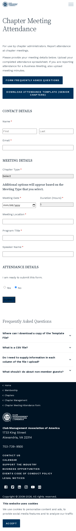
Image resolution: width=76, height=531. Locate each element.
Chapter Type (17, 169)
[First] (20, 131)
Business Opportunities (21, 469)
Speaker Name (18, 247)
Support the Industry (20, 464)
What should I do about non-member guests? (33, 371)
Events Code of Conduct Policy (27, 473)
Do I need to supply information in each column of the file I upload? (29, 359)
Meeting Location (20, 214)
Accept (11, 523)
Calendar (10, 460)
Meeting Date (17, 198)
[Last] (56, 131)
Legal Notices (14, 478)
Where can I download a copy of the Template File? (33, 335)
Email (12, 140)
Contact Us (11, 455)
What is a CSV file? (15, 347)
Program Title (18, 230)
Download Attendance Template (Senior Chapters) (37, 93)
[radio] (5, 287)
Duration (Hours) (56, 198)
